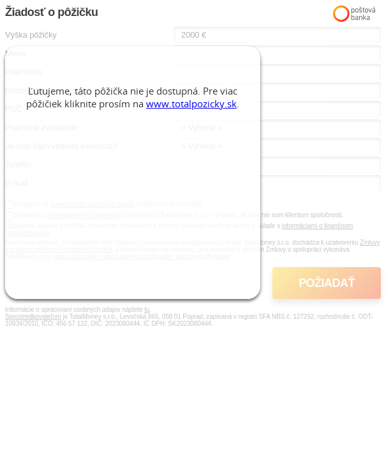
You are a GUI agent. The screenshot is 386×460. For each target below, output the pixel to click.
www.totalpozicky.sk (191, 103)
